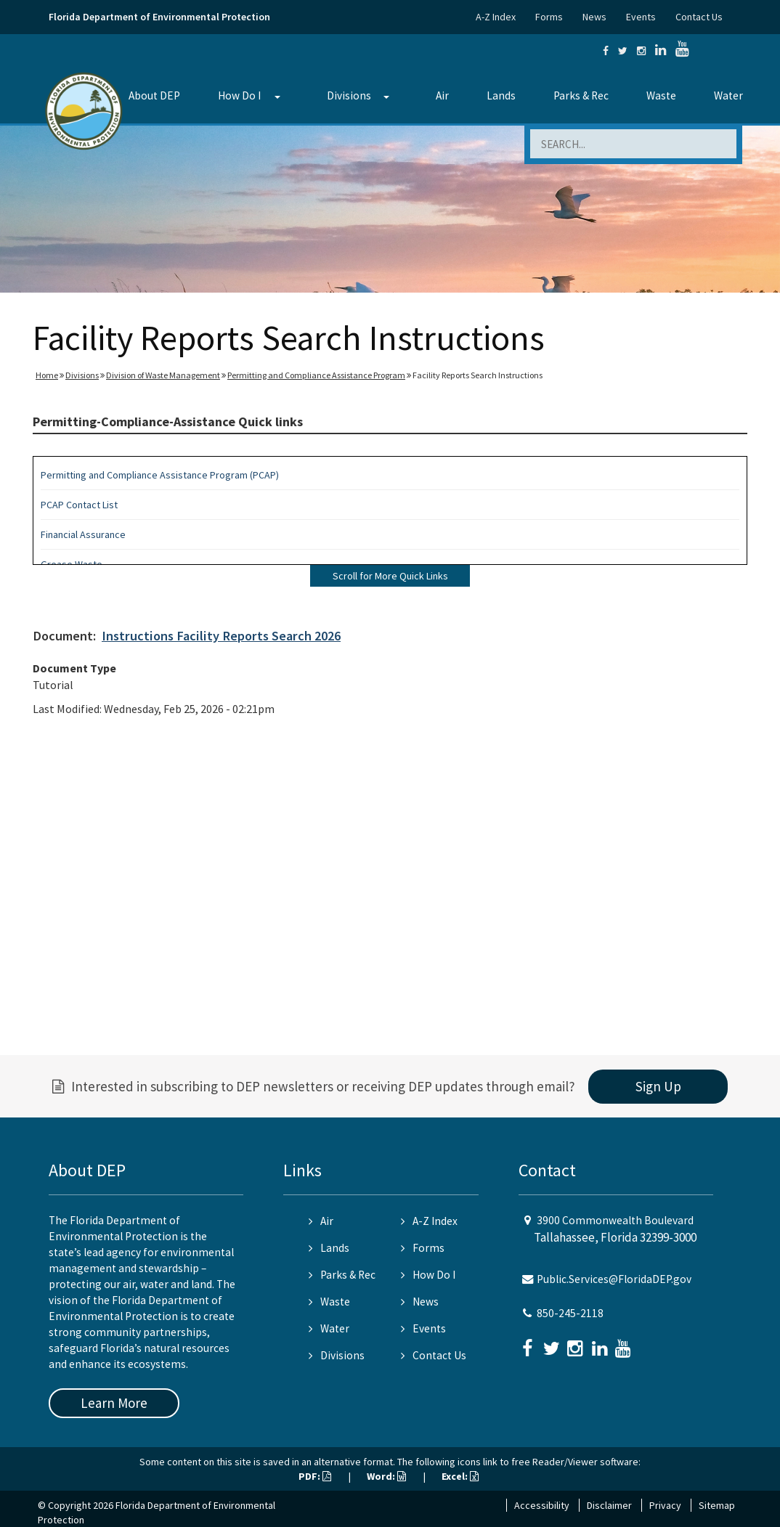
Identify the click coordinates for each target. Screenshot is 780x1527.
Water (728, 95)
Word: (386, 1476)
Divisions (349, 95)
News (594, 16)
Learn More (114, 1403)
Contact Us (699, 16)
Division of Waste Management (163, 375)
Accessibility (541, 1505)
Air (442, 95)
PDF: (314, 1476)
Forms (549, 16)
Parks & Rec (581, 95)
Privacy (665, 1505)
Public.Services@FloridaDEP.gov (614, 1279)
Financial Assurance (83, 534)
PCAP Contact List (79, 504)
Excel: (460, 1476)
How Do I (239, 95)
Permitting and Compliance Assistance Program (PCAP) (160, 474)
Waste (661, 95)
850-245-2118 (570, 1313)
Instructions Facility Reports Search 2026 (221, 635)
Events (641, 16)
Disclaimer (609, 1505)
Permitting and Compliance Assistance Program (316, 375)
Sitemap (717, 1505)
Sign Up (658, 1086)
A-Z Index (496, 16)
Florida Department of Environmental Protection (159, 16)
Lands (501, 95)
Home (47, 375)
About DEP (154, 95)
